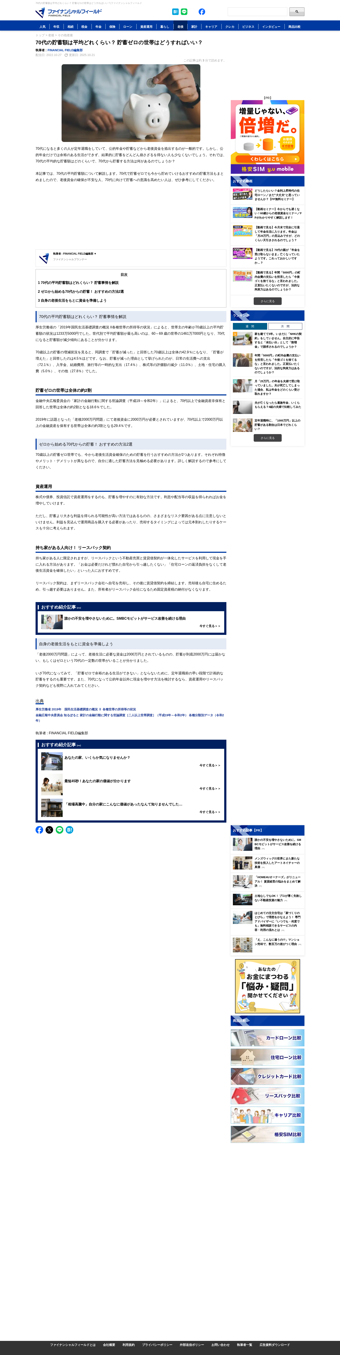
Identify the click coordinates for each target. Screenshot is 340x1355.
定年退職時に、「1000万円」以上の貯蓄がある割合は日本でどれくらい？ (277, 424)
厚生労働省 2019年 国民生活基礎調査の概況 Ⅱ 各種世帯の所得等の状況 (86, 709)
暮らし (164, 26)
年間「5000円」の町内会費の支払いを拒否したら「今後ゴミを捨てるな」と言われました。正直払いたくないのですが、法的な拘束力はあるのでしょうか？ (277, 364)
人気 (42, 26)
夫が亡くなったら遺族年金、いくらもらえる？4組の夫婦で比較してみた (278, 404)
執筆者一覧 (244, 1344)
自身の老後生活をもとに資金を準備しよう (72, 300)
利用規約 (129, 1344)
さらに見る (268, 301)
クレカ (229, 26)
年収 (56, 26)
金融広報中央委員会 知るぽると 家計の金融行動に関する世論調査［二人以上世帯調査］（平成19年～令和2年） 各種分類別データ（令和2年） (130, 718)
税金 (84, 26)
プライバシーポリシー (157, 1344)
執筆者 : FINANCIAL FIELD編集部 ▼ (74, 253)
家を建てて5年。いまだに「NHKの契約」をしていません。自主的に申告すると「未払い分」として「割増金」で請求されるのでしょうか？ (278, 340)
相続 (70, 26)
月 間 (285, 326)
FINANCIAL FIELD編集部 (65, 50)
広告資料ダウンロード (275, 1344)
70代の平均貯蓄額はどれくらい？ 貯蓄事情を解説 (78, 283)
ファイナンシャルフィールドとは (73, 1344)
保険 (112, 26)
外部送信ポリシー (192, 1344)
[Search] (257, 11)
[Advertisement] (131, 216)
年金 (98, 26)
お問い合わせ (220, 1344)
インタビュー (271, 26)
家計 (194, 26)
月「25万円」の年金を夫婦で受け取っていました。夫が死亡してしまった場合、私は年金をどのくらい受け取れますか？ (277, 387)
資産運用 (146, 26)
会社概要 (109, 1344)
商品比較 (294, 26)
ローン (127, 26)
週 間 (250, 326)
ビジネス (248, 26)
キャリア (211, 26)
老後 (180, 26)
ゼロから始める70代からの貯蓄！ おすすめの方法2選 (81, 291)
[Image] (69, 12)
